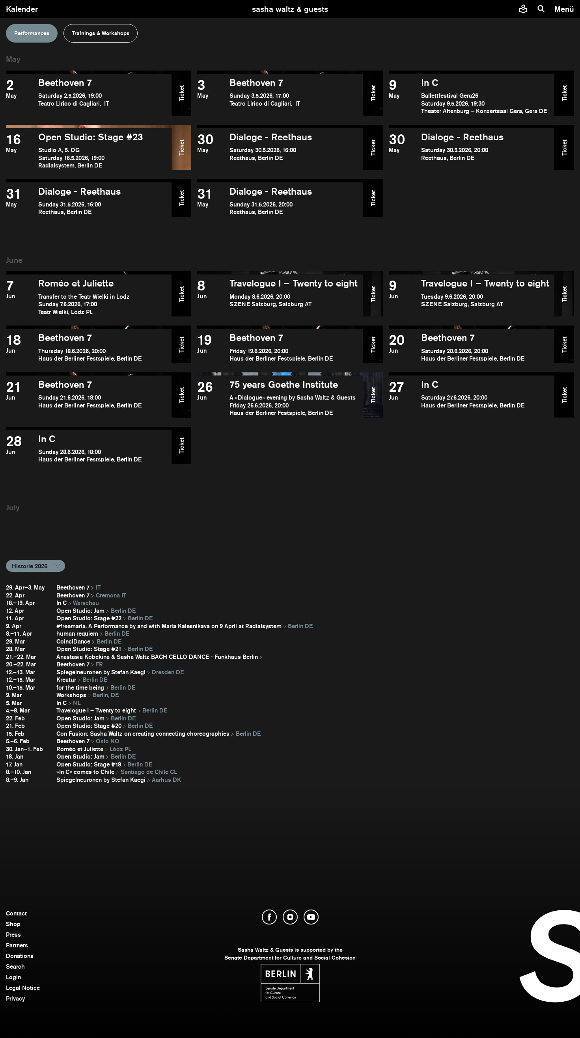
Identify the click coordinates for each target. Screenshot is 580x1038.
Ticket (181, 93)
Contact (16, 913)
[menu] (565, 9)
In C (61, 602)
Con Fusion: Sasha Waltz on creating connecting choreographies (142, 733)
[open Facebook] (269, 917)
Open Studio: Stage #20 (88, 725)
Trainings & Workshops (100, 33)
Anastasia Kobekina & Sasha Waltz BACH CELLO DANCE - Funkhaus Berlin (157, 656)
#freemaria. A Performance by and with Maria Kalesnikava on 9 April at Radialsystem (169, 626)
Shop (13, 924)
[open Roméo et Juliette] (89, 297)
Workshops (71, 695)
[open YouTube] (311, 917)
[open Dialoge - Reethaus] (280, 150)
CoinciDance (73, 641)
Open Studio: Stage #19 (88, 764)
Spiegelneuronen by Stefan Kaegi (100, 672)
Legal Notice (23, 987)
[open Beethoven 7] (89, 96)
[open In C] (471, 96)
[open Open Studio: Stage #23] (89, 150)
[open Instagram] (290, 917)
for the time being (80, 687)
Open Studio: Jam (80, 610)
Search (15, 966)
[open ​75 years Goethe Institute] (280, 398)
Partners (17, 945)
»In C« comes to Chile (85, 772)
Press (13, 934)
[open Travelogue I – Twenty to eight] (280, 297)
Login (13, 977)
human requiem (77, 633)
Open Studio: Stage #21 (88, 649)
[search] (541, 9)
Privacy (15, 998)
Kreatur (66, 679)
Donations (20, 956)
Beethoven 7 (73, 587)
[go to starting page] (290, 9)
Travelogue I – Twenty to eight (96, 710)
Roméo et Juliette (79, 749)
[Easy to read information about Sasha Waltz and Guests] (523, 9)
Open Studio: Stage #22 (88, 618)
